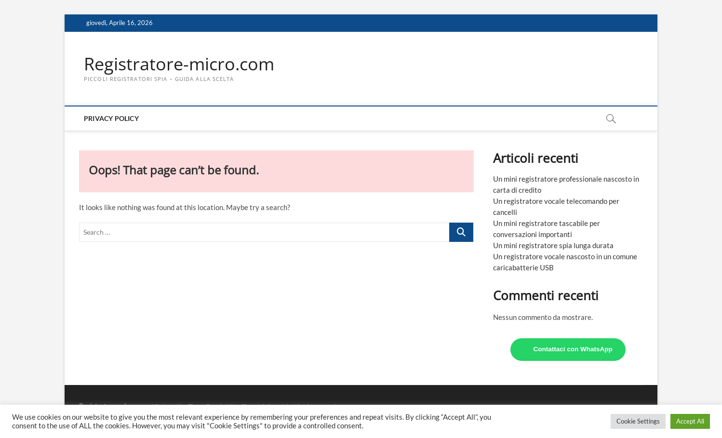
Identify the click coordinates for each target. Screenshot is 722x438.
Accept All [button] (690, 421)
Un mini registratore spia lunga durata (553, 245)
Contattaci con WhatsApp (573, 349)
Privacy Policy (111, 118)
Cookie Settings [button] (638, 421)
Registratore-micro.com (179, 64)
